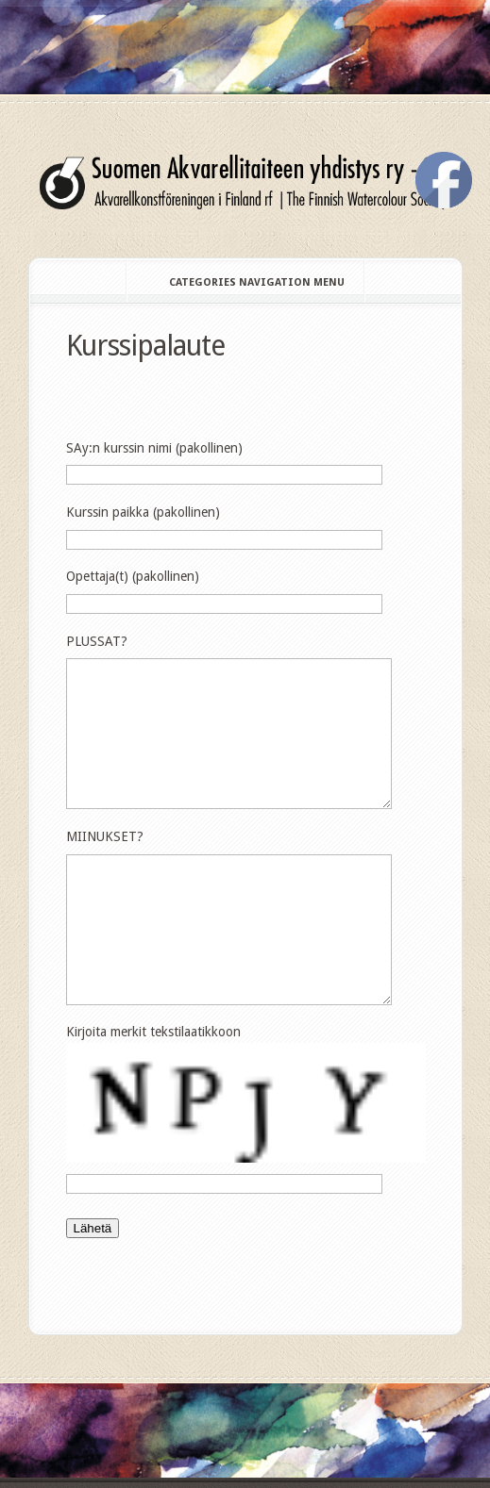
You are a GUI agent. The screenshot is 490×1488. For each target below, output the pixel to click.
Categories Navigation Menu (244, 282)
